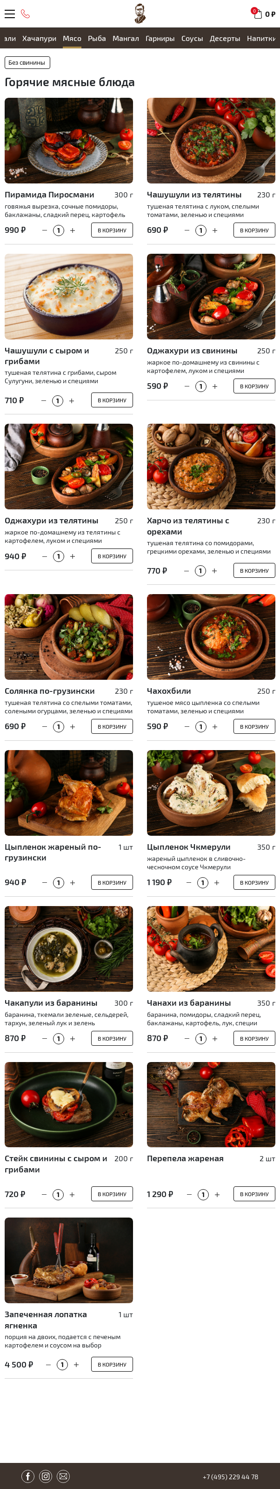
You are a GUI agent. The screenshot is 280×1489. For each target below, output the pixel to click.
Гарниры (160, 38)
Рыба (97, 38)
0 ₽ (270, 13)
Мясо (72, 38)
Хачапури (39, 38)
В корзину (112, 230)
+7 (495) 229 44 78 (231, 1477)
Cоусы (192, 38)
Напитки (262, 38)
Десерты (225, 38)
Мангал (126, 38)
